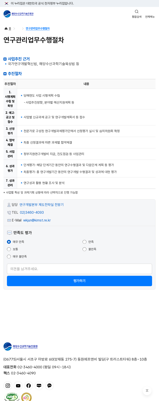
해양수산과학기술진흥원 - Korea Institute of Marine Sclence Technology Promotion (18, 14)
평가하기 (79, 281)
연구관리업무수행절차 (38, 28)
